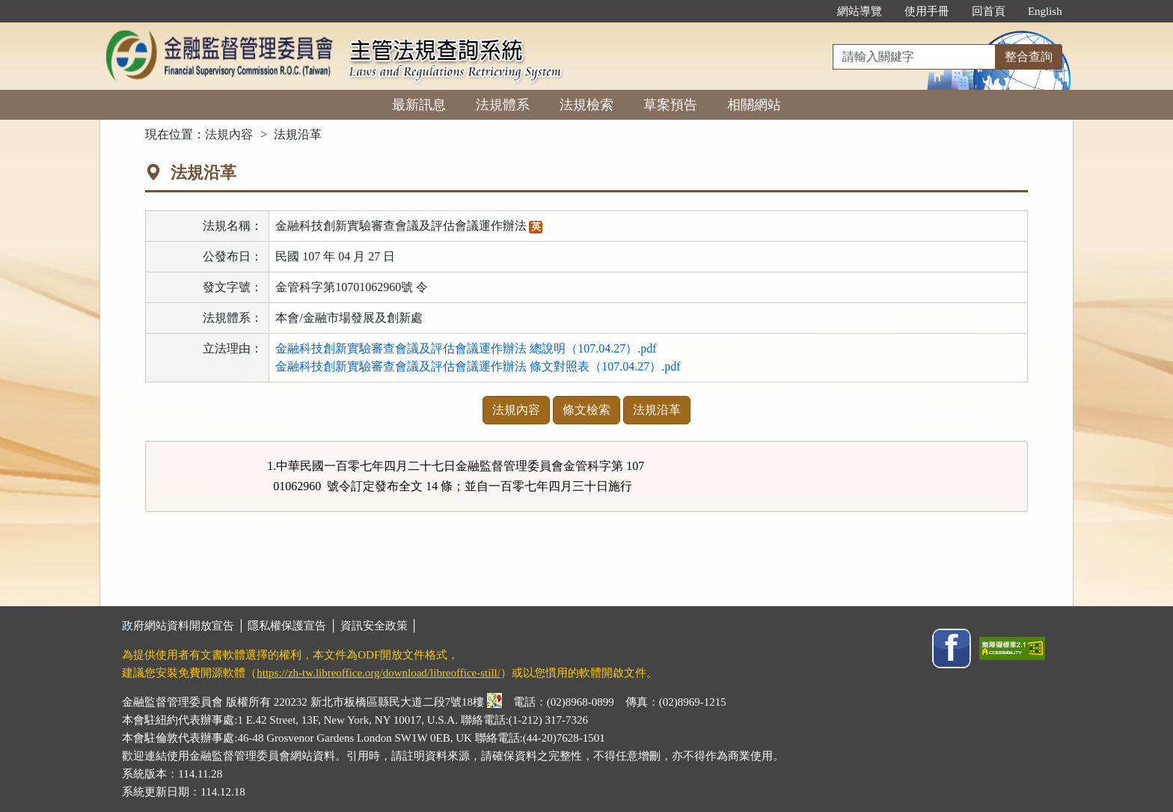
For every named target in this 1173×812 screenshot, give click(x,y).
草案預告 (670, 104)
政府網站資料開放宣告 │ (185, 626)
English (1045, 11)
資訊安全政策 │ (379, 626)
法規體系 (503, 104)
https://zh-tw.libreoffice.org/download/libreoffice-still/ (378, 673)
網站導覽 (859, 11)
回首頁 (988, 11)
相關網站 (754, 104)
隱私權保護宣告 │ (294, 626)
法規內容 (229, 134)
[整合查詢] (914, 57)
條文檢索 (586, 409)
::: (810, 11)
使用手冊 (926, 11)
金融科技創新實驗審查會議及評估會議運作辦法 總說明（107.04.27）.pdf (465, 348)
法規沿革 (657, 409)
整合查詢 (1029, 56)
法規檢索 (586, 104)
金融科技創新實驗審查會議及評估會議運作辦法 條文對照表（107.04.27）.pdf (477, 366)
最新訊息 (419, 104)
